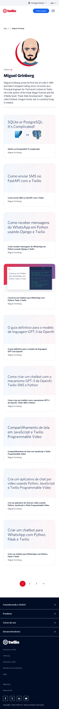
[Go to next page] (43, 584)
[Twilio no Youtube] (26, 698)
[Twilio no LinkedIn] (19, 698)
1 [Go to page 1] (22, 583)
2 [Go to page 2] (29, 583)
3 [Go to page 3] (36, 583)
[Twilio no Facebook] (5, 698)
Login (53, 3)
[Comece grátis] (41, 11)
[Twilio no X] (12, 698)
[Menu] (53, 11)
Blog (5, 28)
